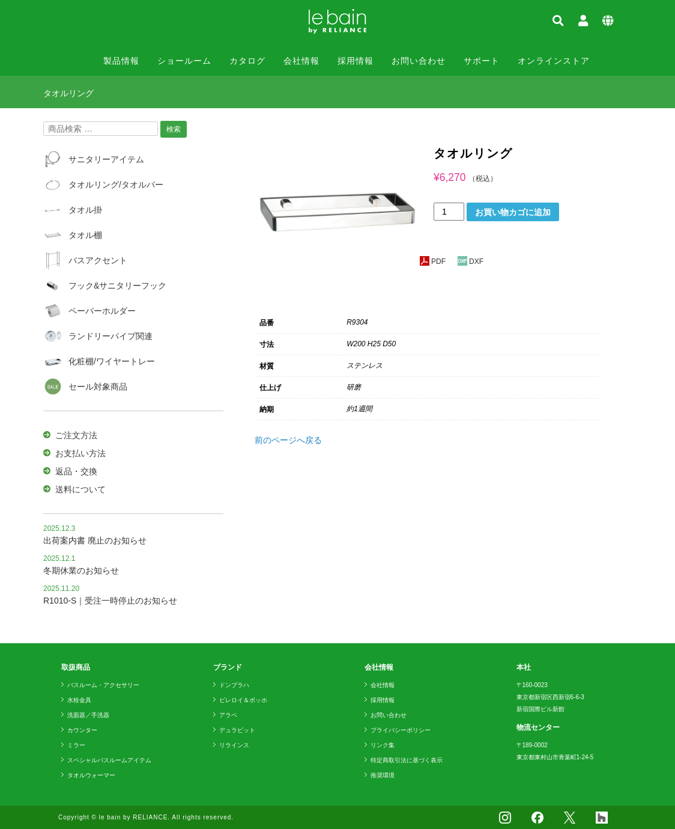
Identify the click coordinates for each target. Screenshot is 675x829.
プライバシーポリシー (401, 730)
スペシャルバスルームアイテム (109, 760)
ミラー (76, 745)
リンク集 (383, 745)
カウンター (82, 730)
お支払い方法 (80, 453)
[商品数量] (449, 212)
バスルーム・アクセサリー (103, 685)
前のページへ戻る (288, 440)
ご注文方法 (76, 435)
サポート (482, 61)
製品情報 (121, 61)
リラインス (234, 745)
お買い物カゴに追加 (513, 212)
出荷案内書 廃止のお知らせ (95, 540)
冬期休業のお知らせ (81, 570)
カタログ (247, 61)
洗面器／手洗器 (88, 715)
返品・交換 (76, 471)
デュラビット (237, 730)
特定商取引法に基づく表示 (407, 760)
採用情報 (356, 61)
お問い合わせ (419, 61)
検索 (173, 129)
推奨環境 (383, 775)
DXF (470, 261)
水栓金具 (79, 700)
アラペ (228, 715)
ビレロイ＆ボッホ (243, 700)
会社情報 (301, 61)
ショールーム (184, 61)
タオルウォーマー (91, 775)
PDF (433, 261)
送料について (80, 489)
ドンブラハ (234, 685)
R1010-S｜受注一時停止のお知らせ (110, 600)
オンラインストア (554, 61)
